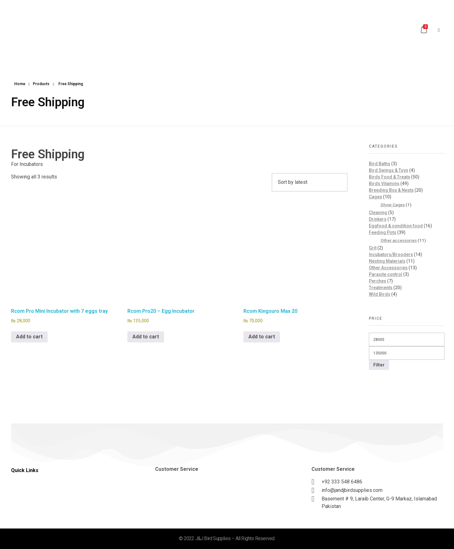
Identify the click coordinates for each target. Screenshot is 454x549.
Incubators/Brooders (391, 254)
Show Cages (393, 204)
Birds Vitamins (384, 183)
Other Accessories (388, 267)
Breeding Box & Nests (391, 190)
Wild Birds (379, 294)
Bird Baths (379, 163)
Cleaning (378, 212)
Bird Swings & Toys (388, 170)
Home (19, 84)
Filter (379, 364)
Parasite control (385, 274)
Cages (375, 196)
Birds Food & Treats (389, 176)
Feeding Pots (382, 232)
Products (41, 84)
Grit (372, 247)
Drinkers (378, 219)
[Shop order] (309, 182)
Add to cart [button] (29, 337)
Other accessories (399, 240)
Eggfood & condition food (396, 225)
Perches (377, 280)
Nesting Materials (387, 261)
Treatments (381, 287)
